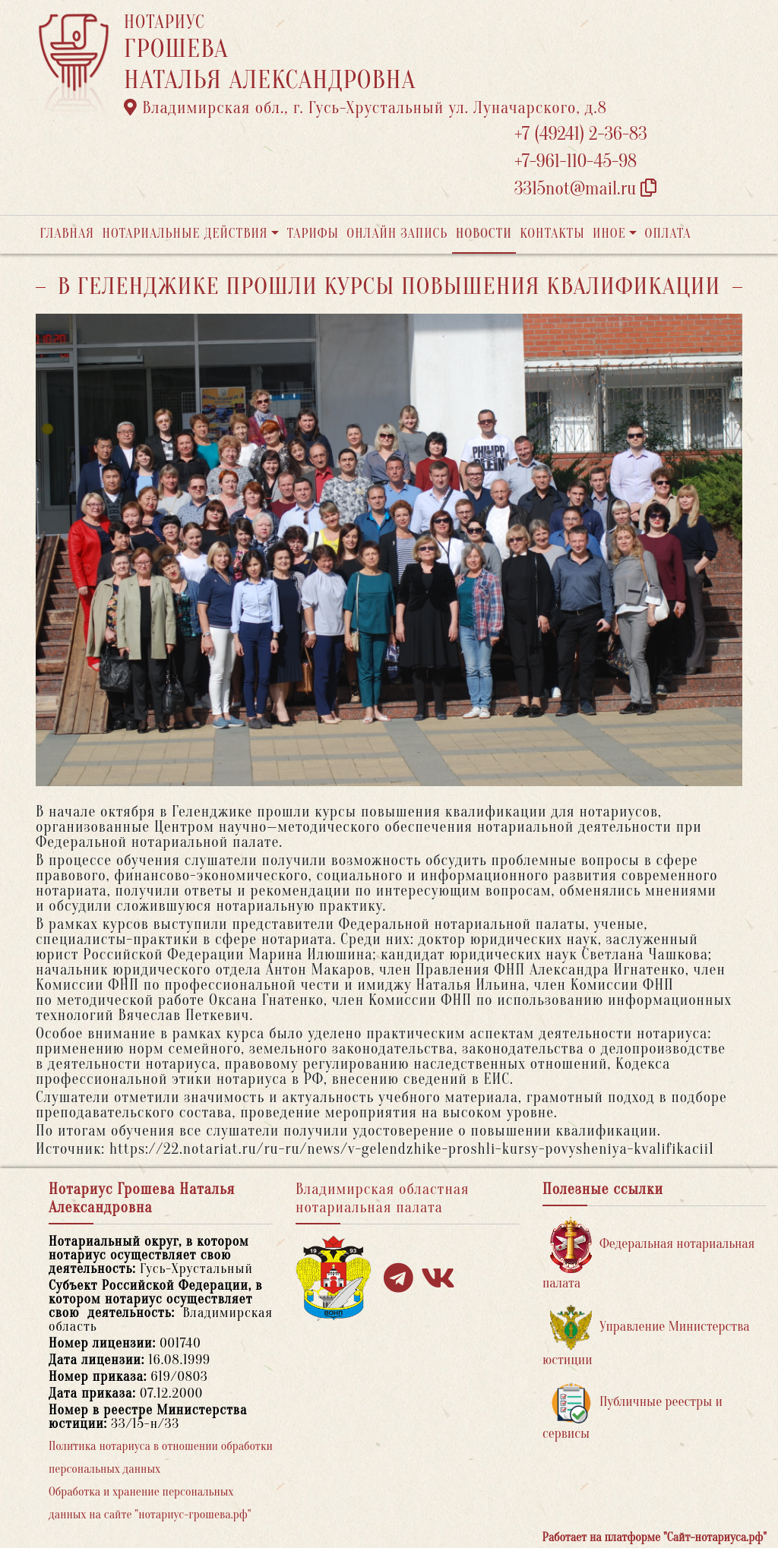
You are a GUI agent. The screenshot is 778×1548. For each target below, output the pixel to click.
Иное (609, 234)
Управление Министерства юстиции (646, 1336)
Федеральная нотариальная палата (648, 1254)
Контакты (552, 234)
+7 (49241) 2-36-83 (580, 134)
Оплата (668, 234)
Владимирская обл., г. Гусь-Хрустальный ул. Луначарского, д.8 (365, 108)
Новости (484, 234)
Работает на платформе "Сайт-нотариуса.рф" (654, 1537)
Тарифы (313, 234)
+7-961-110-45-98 (575, 161)
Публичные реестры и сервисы (632, 1412)
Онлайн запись (397, 234)
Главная (67, 234)
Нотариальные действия (184, 234)
